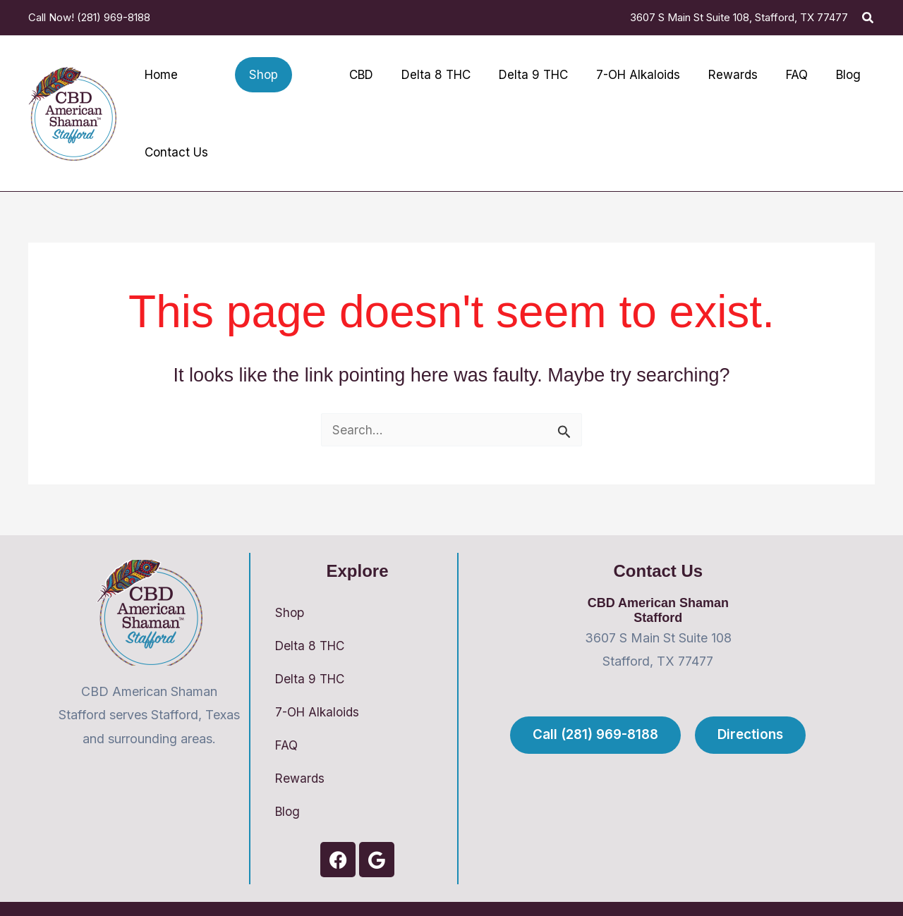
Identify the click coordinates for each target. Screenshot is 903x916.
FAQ (287, 712)
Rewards (301, 746)
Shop (290, 577)
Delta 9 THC (312, 644)
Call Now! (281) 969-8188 (89, 17)
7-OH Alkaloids (320, 678)
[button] (868, 18)
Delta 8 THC (312, 611)
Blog (288, 780)
